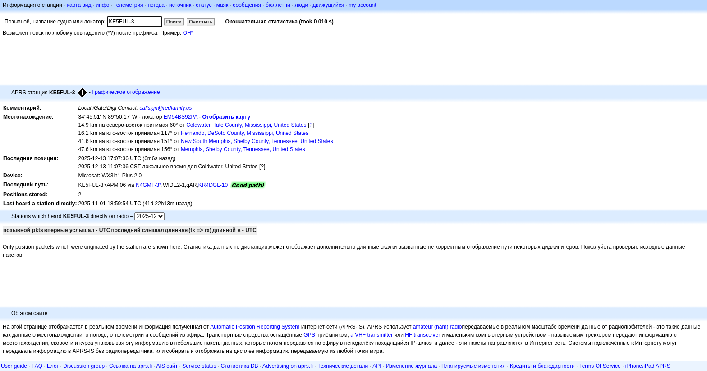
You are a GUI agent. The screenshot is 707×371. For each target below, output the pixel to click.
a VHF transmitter (371, 335)
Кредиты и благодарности (542, 366)
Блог (53, 366)
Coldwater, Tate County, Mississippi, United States (246, 125)
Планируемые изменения (473, 366)
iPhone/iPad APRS (647, 366)
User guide (14, 366)
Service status (199, 366)
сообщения (247, 5)
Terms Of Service (600, 366)
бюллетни (278, 5)
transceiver (427, 335)
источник (180, 5)
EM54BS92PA (180, 117)
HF (408, 335)
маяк (222, 5)
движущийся (328, 5)
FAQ (37, 366)
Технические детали (342, 366)
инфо (102, 5)
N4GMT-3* (148, 185)
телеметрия (128, 5)
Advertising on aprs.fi (287, 366)
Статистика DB (239, 366)
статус (203, 5)
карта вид (79, 5)
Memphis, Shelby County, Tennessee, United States (243, 149)
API (376, 366)
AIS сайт (167, 366)
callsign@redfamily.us (165, 108)
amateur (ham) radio (437, 327)
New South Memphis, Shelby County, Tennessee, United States (257, 141)
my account (362, 5)
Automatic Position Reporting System (254, 327)
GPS (309, 335)
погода (156, 5)
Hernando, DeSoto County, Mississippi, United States (244, 133)
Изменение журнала (411, 366)
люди (301, 5)
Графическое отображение (126, 92)
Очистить (200, 21)
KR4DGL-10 (213, 185)
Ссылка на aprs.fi (130, 366)
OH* (188, 33)
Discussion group (84, 366)
